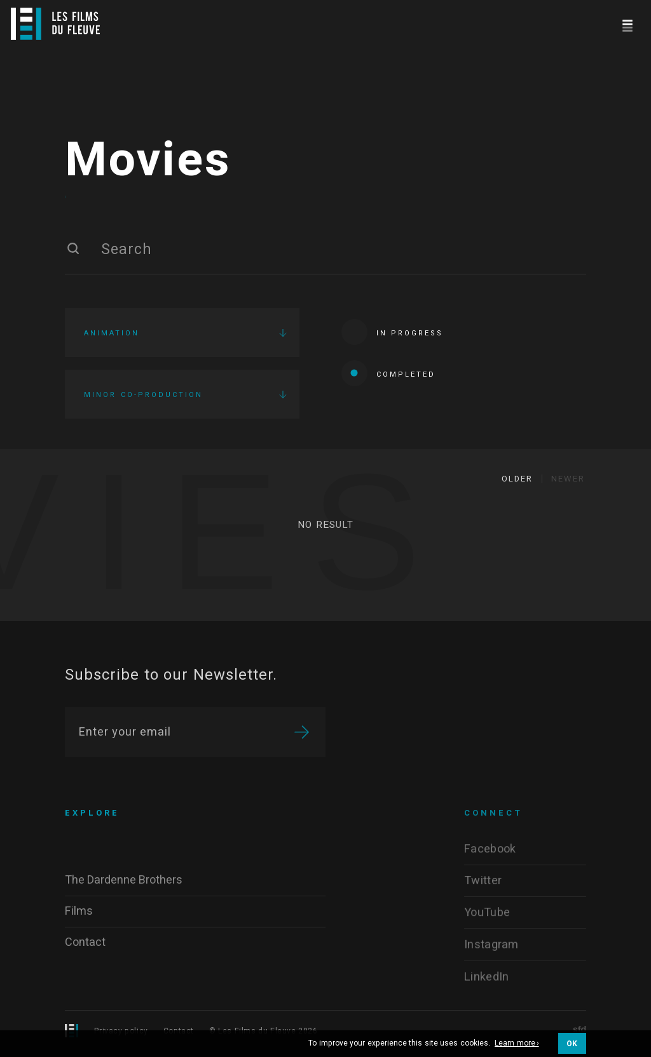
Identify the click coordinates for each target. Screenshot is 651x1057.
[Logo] (55, 24)
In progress (392, 333)
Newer (568, 481)
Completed (388, 374)
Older (517, 481)
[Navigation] (627, 24)
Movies (148, 162)
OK (572, 1043)
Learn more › (517, 1043)
